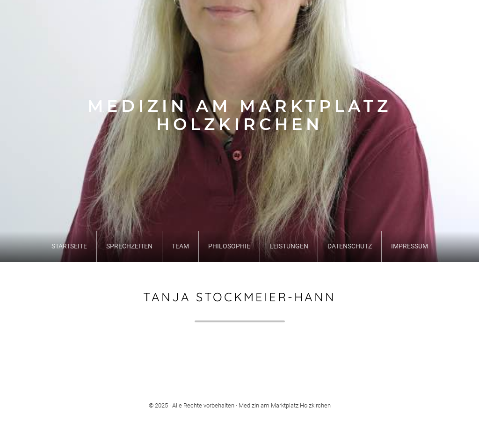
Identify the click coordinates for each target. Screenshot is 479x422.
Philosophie (229, 246)
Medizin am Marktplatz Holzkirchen (239, 115)
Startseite (69, 246)
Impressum (409, 246)
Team (180, 246)
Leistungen (288, 246)
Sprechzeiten (129, 246)
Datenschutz (349, 246)
